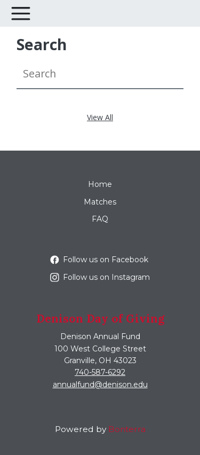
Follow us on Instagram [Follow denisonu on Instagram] (100, 277)
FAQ (100, 219)
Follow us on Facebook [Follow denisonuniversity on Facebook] (99, 259)
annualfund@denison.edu (100, 384)
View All (100, 117)
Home (100, 184)
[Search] (100, 74)
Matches (100, 202)
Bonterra (127, 429)
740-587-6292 (100, 372)
